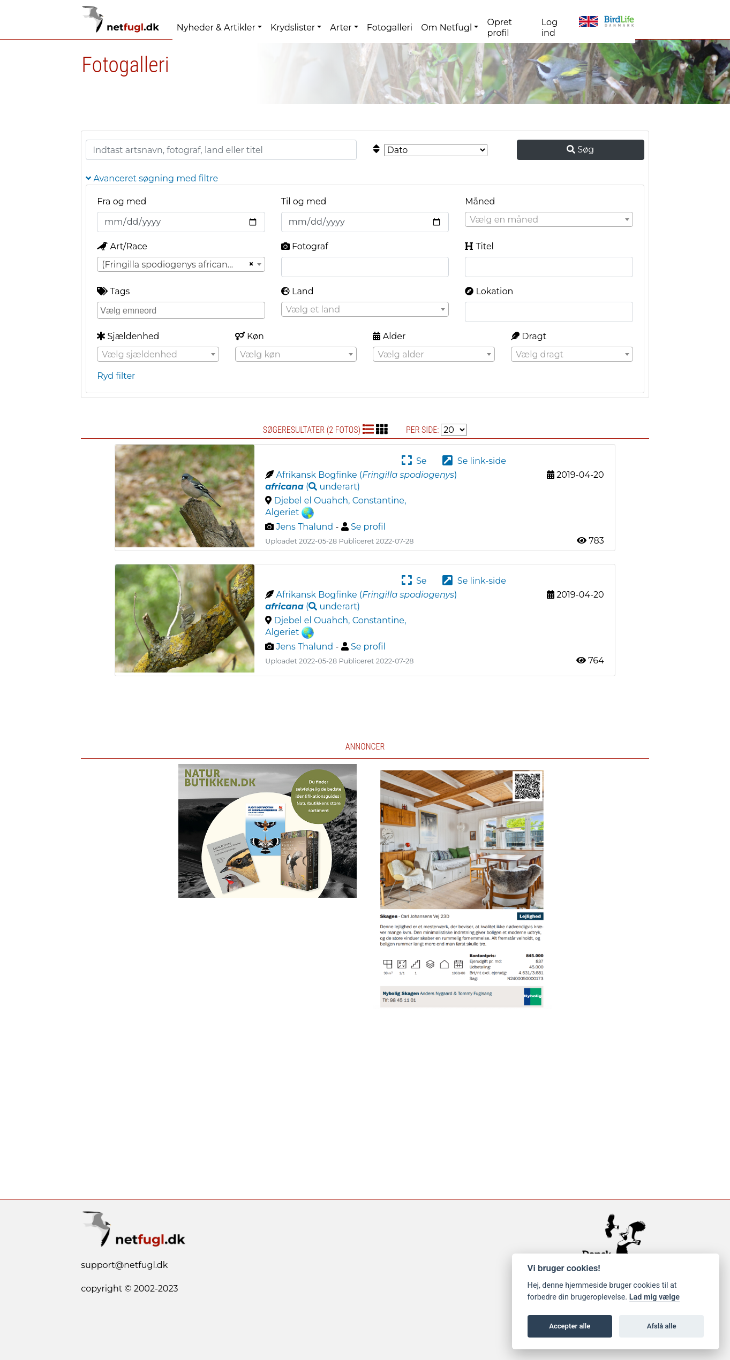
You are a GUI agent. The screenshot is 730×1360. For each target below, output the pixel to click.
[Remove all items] (249, 264)
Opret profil (499, 27)
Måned (480, 201)
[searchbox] (182, 310)
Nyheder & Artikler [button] (216, 27)
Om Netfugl (446, 27)
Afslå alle (661, 1326)
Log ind (549, 27)
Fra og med (121, 201)
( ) (312, 487)
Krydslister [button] (292, 27)
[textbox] (548, 219)
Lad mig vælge (654, 1297)
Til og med (304, 201)
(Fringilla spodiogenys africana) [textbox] (168, 264)
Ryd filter (116, 376)
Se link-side (474, 461)
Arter (340, 27)
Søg (580, 149)
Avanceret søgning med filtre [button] (152, 178)
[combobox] (549, 219)
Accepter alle (569, 1326)
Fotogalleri (389, 27)
